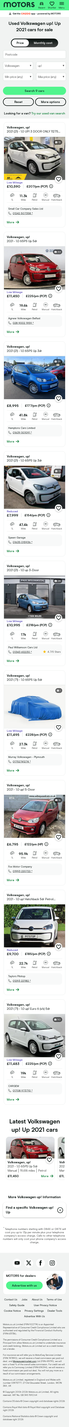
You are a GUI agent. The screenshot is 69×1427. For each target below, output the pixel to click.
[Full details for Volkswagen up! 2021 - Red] (30, 1158)
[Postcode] (34, 54)
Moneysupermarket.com (24, 1361)
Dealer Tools (54, 1310)
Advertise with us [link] (24, 1285)
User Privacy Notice (45, 1305)
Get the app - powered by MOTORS (34, 14)
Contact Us (10, 1299)
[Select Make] (18, 66)
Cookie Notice (12, 1310)
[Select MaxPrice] (51, 77)
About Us (37, 1299)
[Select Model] (51, 66)
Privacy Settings (34, 1310)
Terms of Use (54, 1299)
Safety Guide (16, 1305)
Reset (18, 102)
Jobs (24, 1299)
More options (50, 102)
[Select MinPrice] (18, 77)
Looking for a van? (34, 113)
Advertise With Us (34, 1316)
